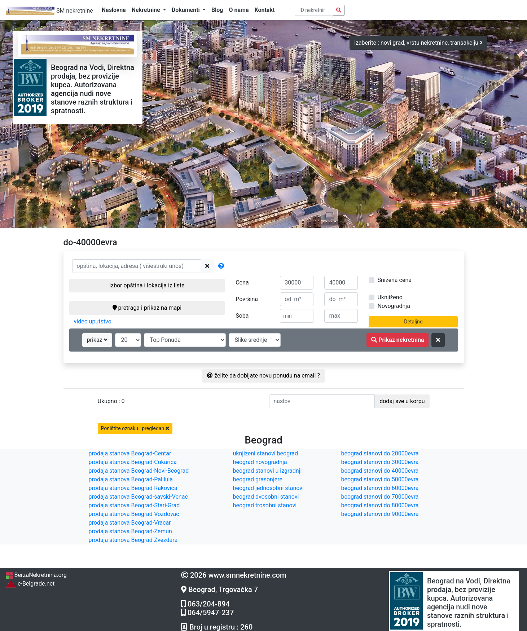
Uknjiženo (389, 297)
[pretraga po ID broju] (314, 10)
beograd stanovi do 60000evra (380, 488)
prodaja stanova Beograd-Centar (130, 453)
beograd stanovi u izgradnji (267, 470)
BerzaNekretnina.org (36, 575)
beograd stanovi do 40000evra (380, 470)
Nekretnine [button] (147, 9)
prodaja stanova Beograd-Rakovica (133, 488)
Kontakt (264, 9)
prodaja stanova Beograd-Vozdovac (134, 514)
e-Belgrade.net (29, 583)
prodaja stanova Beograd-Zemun (130, 531)
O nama (239, 9)
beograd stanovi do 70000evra (380, 496)
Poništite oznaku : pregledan (135, 428)
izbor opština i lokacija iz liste (146, 285)
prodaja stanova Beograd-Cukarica (133, 462)
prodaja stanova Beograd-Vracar (130, 522)
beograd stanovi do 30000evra (380, 462)
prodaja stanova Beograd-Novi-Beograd (139, 470)
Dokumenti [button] (186, 9)
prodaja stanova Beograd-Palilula (131, 479)
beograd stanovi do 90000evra (380, 514)
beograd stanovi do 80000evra (380, 505)
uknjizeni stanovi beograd (265, 453)
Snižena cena (394, 280)
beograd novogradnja (260, 462)
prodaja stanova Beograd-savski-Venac (138, 496)
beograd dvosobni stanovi (266, 496)
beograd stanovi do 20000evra (380, 453)
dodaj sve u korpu (402, 401)
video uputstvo (92, 321)
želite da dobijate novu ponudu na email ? (263, 375)
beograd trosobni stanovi (265, 505)
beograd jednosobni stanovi (268, 488)
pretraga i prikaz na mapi (147, 307)
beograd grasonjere (257, 479)
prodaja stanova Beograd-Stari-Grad (134, 505)
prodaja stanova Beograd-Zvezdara (133, 540)
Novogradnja (393, 306)
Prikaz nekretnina (397, 339)
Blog (217, 9)
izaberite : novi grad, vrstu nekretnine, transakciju (418, 42)
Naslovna (114, 9)
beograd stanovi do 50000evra (380, 479)
